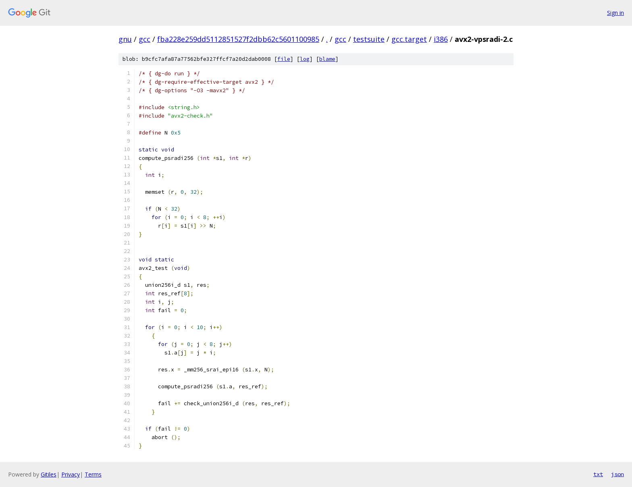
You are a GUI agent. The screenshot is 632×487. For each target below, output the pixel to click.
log (305, 59)
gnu (125, 39)
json (617, 474)
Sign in (615, 13)
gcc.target (409, 39)
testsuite (369, 39)
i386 (441, 39)
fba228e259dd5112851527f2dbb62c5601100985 (238, 39)
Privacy (70, 474)
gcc (144, 39)
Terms (93, 474)
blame (327, 59)
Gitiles (48, 474)
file (283, 59)
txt (598, 474)
